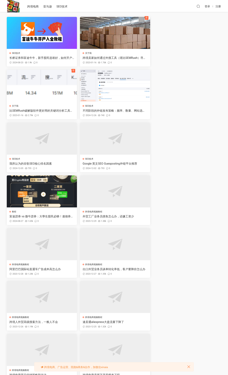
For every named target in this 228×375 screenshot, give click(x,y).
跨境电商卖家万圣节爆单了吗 (82, 217)
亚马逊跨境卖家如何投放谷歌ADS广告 (195, 217)
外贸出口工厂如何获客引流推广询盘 (139, 217)
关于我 (70, 53)
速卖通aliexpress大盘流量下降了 (193, 164)
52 (113, 342)
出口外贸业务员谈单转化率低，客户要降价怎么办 (85, 164)
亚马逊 (47, 6)
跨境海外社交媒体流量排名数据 (30, 323)
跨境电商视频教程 (183, 106)
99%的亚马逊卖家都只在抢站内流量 (141, 270)
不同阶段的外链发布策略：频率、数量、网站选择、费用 (194, 58)
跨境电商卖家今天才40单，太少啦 (85, 270)
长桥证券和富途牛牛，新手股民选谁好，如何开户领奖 (31, 58)
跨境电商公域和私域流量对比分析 (85, 323)
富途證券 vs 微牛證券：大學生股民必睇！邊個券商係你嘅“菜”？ (140, 111)
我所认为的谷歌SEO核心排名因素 (31, 111)
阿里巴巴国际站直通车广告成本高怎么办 (31, 164)
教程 (123, 106)
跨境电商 (33, 6)
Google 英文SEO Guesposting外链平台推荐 (85, 111)
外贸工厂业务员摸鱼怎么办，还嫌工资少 (194, 111)
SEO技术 (62, 6)
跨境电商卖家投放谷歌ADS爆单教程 (32, 270)
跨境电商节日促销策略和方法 (28, 217)
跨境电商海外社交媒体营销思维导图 (194, 270)
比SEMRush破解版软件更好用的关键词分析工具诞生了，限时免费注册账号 (140, 58)
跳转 (140, 342)
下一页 (122, 342)
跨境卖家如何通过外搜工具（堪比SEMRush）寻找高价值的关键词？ (86, 58)
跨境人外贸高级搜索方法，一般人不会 (139, 164)
